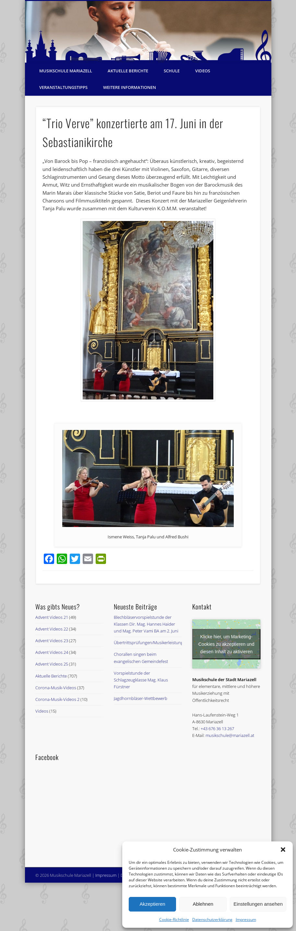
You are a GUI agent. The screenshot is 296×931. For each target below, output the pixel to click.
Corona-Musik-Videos (55, 688)
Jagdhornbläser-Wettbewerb (140, 698)
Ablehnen (203, 904)
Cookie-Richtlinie (174, 919)
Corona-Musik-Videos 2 (57, 699)
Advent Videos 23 (51, 640)
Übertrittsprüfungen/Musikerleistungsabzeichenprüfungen (169, 642)
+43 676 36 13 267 (217, 728)
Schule (172, 71)
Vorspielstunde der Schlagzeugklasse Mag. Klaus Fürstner (141, 680)
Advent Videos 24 (51, 652)
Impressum (246, 919)
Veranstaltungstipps (63, 87)
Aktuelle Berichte (128, 71)
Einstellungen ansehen (258, 904)
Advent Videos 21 (51, 617)
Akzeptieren (152, 904)
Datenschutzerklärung (212, 919)
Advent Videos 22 (51, 629)
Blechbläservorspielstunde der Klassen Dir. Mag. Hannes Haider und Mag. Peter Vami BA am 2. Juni (146, 624)
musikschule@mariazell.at (230, 735)
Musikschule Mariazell (65, 71)
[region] (148, 32)
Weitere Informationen (129, 87)
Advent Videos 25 (51, 664)
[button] (283, 849)
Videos (202, 71)
